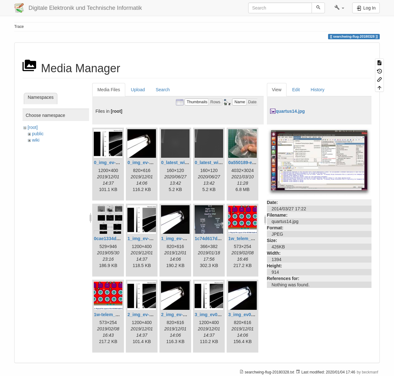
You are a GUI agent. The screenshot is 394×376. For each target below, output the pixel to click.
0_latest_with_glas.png (185, 162)
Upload (138, 89)
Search (163, 89)
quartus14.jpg (290, 111)
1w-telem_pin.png (112, 314)
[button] (339, 8)
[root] (33, 127)
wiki (35, 140)
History (318, 89)
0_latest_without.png (217, 162)
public (38, 133)
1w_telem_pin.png (247, 238)
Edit (296, 89)
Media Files (108, 89)
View (276, 89)
